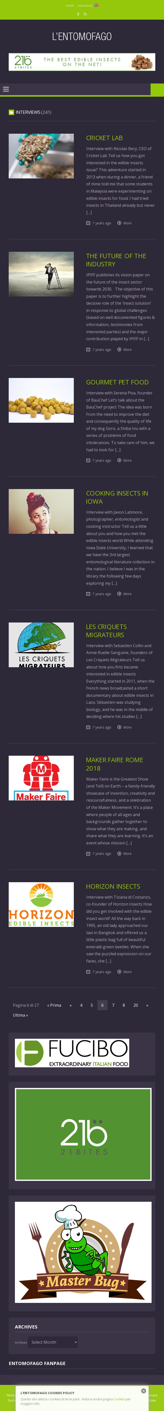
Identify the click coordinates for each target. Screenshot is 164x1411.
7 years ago (101, 223)
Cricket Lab (104, 137)
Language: (88, 5)
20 (135, 1005)
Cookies (119, 1399)
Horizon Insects (113, 886)
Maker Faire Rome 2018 (114, 763)
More (127, 223)
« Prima (54, 1005)
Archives (21, 1342)
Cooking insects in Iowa (117, 497)
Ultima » (20, 1015)
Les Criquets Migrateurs (106, 630)
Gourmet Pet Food (117, 382)
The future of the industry (116, 259)
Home (70, 5)
